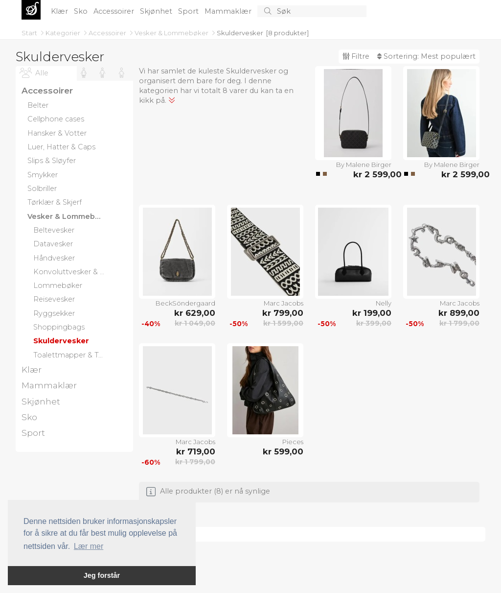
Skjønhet (157, 11)
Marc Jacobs (283, 303)
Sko (82, 11)
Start (30, 33)
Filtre (355, 56)
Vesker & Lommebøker (172, 33)
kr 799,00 (282, 313)
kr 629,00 (194, 313)
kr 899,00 (458, 313)
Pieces (292, 442)
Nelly (383, 303)
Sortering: (426, 56)
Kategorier (64, 33)
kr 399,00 (373, 323)
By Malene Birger (363, 164)
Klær (60, 11)
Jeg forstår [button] (102, 575)
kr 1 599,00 (283, 323)
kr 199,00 (371, 313)
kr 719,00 (195, 451)
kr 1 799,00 (459, 323)
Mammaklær (229, 11)
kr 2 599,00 (372, 174)
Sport (189, 11)
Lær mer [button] (88, 546)
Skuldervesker (240, 33)
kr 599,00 (283, 451)
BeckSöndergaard (185, 303)
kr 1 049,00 (195, 323)
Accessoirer (114, 11)
